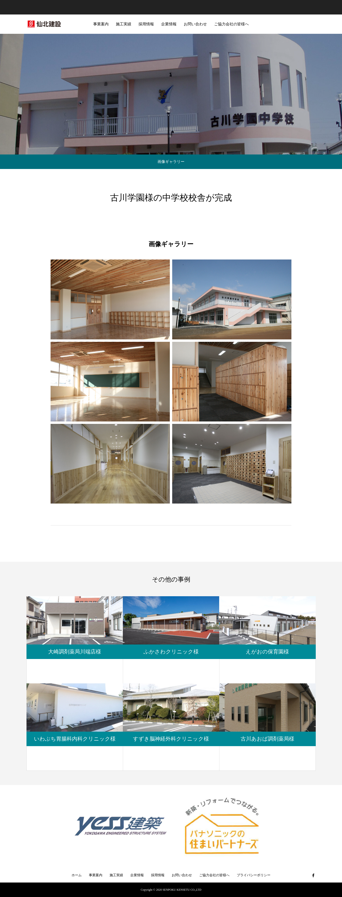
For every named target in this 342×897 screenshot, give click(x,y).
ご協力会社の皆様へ (231, 24)
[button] (110, 299)
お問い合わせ (195, 24)
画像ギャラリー (171, 162)
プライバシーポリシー (253, 875)
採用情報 (146, 24)
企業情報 (169, 24)
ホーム (77, 875)
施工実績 (123, 24)
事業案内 (101, 24)
